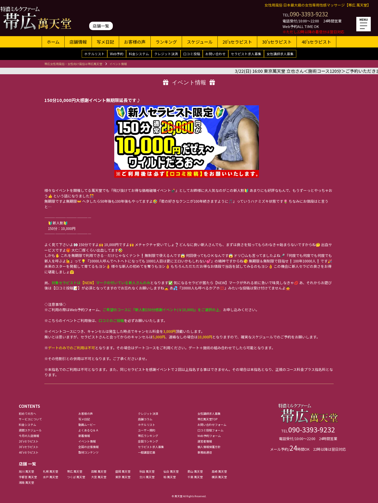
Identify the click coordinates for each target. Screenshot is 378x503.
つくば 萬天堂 (76, 477)
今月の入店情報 (29, 436)
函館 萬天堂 (98, 471)
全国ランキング (148, 441)
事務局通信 (204, 452)
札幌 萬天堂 (50, 471)
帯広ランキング (148, 436)
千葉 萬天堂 (195, 477)
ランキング (166, 42)
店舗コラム (145, 419)
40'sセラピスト (316, 42)
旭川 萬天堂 (26, 471)
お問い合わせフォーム (211, 425)
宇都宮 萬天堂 (28, 477)
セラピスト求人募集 (246, 53)
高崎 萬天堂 (219, 471)
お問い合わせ (215, 53)
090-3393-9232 (309, 14)
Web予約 (116, 53)
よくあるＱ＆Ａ (88, 430)
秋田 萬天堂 (147, 471)
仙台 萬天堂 (171, 471)
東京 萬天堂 (122, 477)
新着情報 (84, 436)
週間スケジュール (30, 430)
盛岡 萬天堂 (122, 471)
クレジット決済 (166, 53)
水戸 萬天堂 (50, 477)
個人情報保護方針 (209, 447)
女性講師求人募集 (280, 53)
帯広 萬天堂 (74, 471)
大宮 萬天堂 (98, 477)
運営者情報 (204, 441)
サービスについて (30, 419)
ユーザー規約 (146, 430)
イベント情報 (87, 441)
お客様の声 (135, 42)
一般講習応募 (146, 452)
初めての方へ (27, 413)
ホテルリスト (94, 53)
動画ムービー (87, 425)
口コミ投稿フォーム (210, 430)
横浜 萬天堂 (219, 477)
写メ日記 (105, 42)
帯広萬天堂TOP (207, 419)
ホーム (53, 42)
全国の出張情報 (88, 447)
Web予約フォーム (209, 436)
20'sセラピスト (237, 42)
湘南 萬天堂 (26, 482)
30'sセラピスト (277, 42)
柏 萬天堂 (169, 477)
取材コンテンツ (88, 452)
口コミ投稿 (191, 53)
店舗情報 (78, 42)
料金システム (139, 53)
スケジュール (200, 42)
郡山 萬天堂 (195, 471)
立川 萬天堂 (147, 477)
